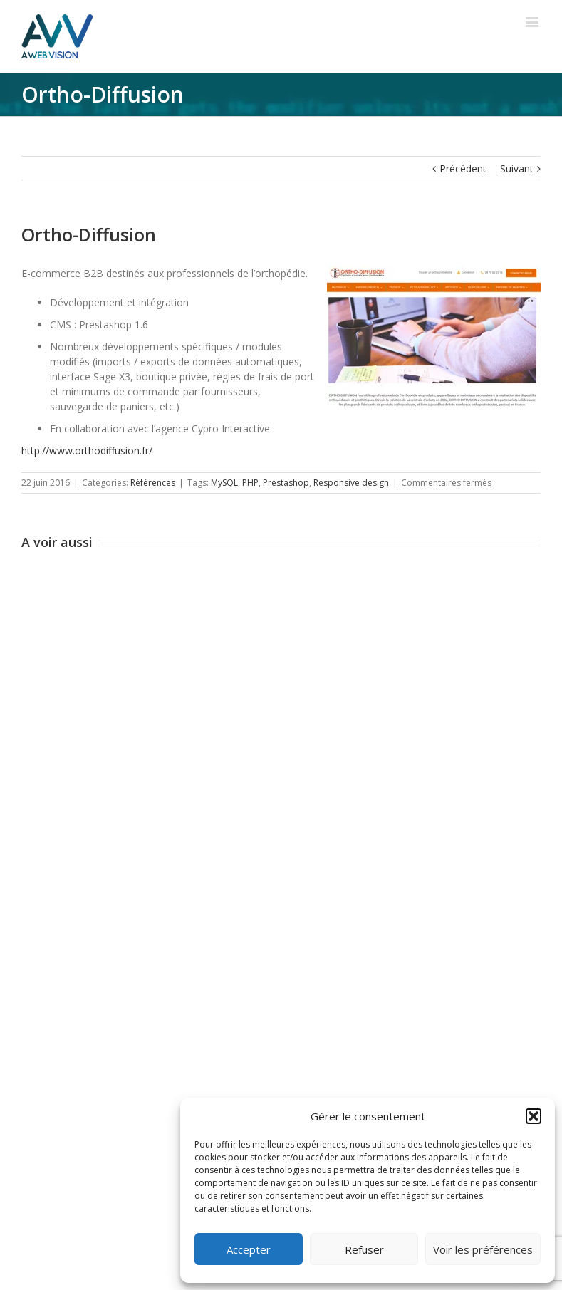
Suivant (517, 168)
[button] (533, 1116)
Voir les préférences (483, 1249)
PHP (250, 483)
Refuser (364, 1249)
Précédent (462, 168)
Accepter (249, 1249)
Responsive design (351, 483)
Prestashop (286, 483)
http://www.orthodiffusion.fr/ (86, 450)
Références (152, 483)
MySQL (224, 483)
